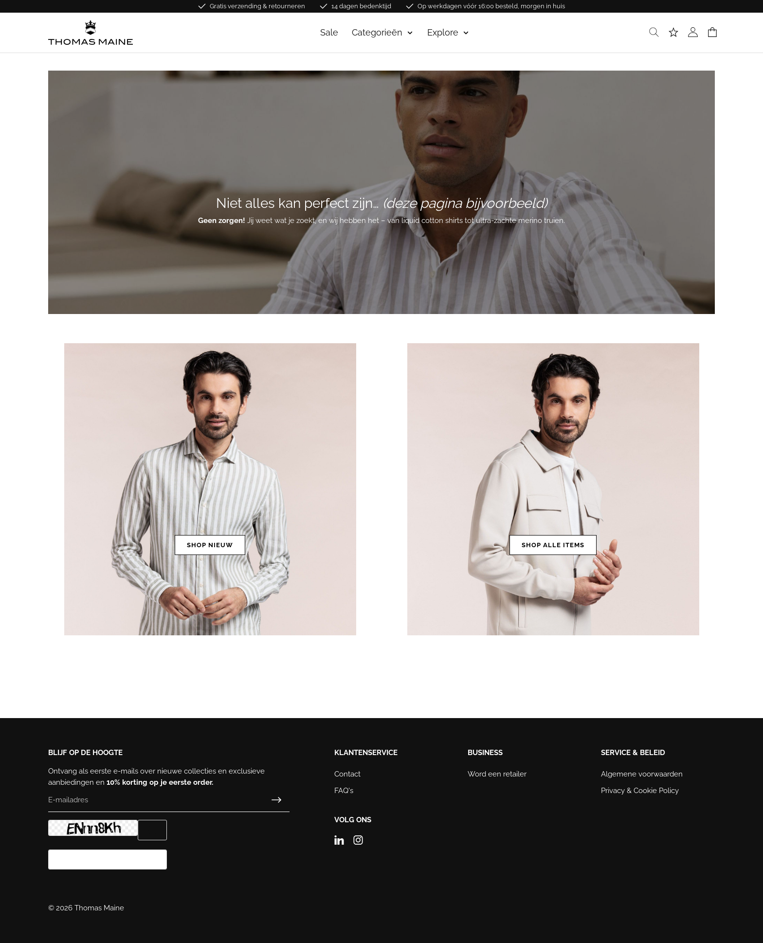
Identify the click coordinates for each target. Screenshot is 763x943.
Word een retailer (497, 774)
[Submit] (276, 800)
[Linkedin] (342, 837)
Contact (347, 774)
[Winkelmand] (712, 32)
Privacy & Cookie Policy (640, 790)
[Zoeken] (654, 32)
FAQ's (343, 790)
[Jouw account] (693, 32)
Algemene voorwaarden (642, 774)
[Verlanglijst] (673, 32)
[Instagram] (361, 837)
